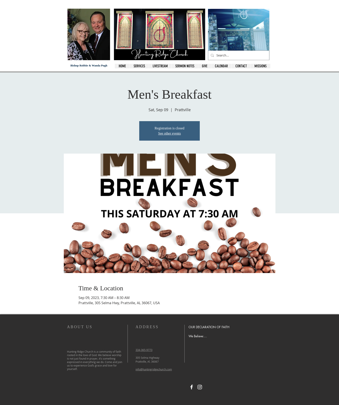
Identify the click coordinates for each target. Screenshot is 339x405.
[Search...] (238, 55)
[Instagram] (200, 387)
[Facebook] (192, 387)
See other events (169, 133)
